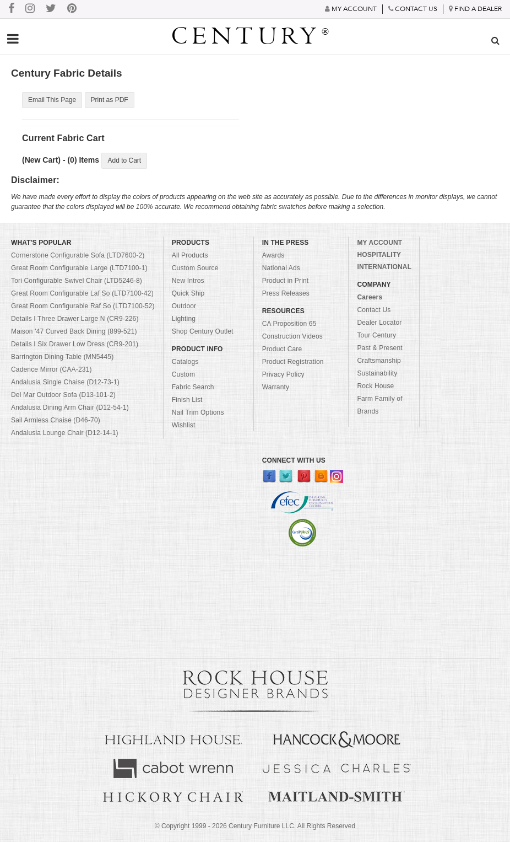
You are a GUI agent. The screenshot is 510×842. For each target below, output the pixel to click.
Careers (369, 297)
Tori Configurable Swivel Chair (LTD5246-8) (76, 281)
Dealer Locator (379, 322)
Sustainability (377, 373)
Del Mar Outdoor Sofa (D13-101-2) (63, 395)
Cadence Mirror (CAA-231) (51, 369)
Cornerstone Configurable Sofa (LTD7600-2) (77, 255)
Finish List (187, 400)
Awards (273, 255)
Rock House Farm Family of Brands (379, 398)
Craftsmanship (378, 360)
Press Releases (286, 293)
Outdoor (184, 306)
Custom (183, 374)
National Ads (281, 268)
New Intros (188, 281)
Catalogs (185, 362)
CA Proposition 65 (289, 324)
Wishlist (184, 425)
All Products (190, 255)
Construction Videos (292, 336)
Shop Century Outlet (203, 331)
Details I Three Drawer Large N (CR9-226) (75, 319)
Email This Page (52, 100)
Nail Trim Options (198, 412)
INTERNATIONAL (384, 267)
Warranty (276, 387)
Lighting (184, 319)
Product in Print (285, 281)
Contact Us (373, 310)
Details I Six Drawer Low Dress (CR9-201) (74, 344)
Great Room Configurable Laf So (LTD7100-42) (82, 293)
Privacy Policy (283, 374)
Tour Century (376, 335)
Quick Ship (188, 293)
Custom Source (195, 268)
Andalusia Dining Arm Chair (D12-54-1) (70, 407)
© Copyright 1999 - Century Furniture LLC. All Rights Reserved (255, 826)
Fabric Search (193, 387)
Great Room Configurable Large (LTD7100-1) (79, 268)
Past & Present (379, 348)
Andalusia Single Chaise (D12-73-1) (65, 382)
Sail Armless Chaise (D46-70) (55, 420)
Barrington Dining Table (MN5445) (62, 357)
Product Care (282, 349)
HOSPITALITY (379, 255)
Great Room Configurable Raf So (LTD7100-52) (83, 306)
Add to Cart (124, 160)
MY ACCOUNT (379, 242)
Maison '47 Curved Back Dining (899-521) (74, 331)
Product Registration (293, 362)
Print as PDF (109, 100)
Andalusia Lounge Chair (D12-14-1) (64, 433)
